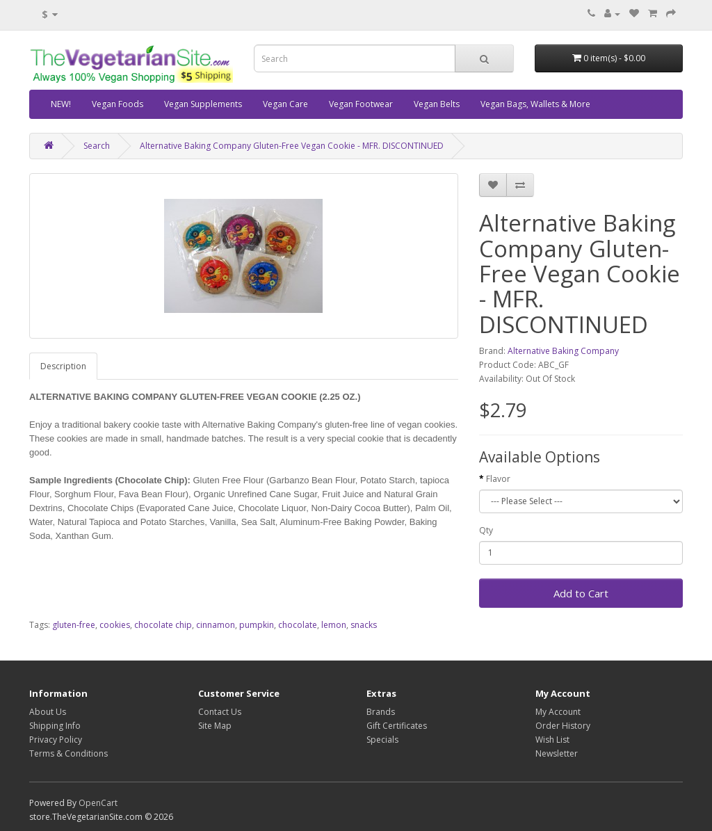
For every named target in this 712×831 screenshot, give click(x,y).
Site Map (215, 726)
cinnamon (215, 625)
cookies (114, 625)
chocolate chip (163, 625)
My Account (558, 712)
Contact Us (219, 712)
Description (63, 366)
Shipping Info (55, 726)
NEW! (61, 104)
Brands (380, 712)
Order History (562, 726)
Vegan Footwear (361, 104)
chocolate (297, 625)
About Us (47, 712)
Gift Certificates (396, 726)
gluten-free (73, 625)
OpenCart (98, 803)
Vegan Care (285, 104)
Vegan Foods (117, 104)
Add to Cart (580, 593)
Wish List (552, 739)
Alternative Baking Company (563, 351)
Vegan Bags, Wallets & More (535, 104)
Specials (382, 739)
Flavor (498, 479)
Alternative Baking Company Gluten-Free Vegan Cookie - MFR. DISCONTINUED (292, 146)
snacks (363, 625)
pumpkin (256, 625)
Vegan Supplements (203, 104)
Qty (486, 530)
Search (96, 146)
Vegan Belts (437, 104)
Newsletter (556, 753)
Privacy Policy (55, 739)
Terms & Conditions (68, 753)
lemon (333, 625)
